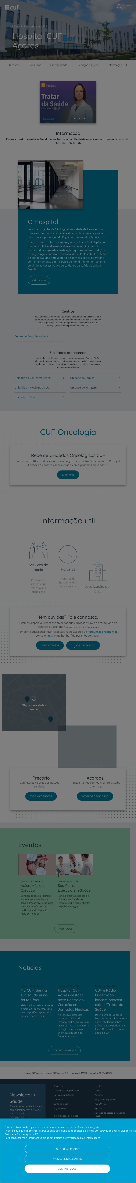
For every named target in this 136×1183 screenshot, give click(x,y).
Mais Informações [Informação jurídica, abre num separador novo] (90, 1137)
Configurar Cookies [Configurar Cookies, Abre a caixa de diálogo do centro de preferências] (67, 1149)
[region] (68, 1150)
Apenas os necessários (67, 1158)
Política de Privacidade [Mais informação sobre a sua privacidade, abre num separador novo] (66, 1137)
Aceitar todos (67, 1168)
